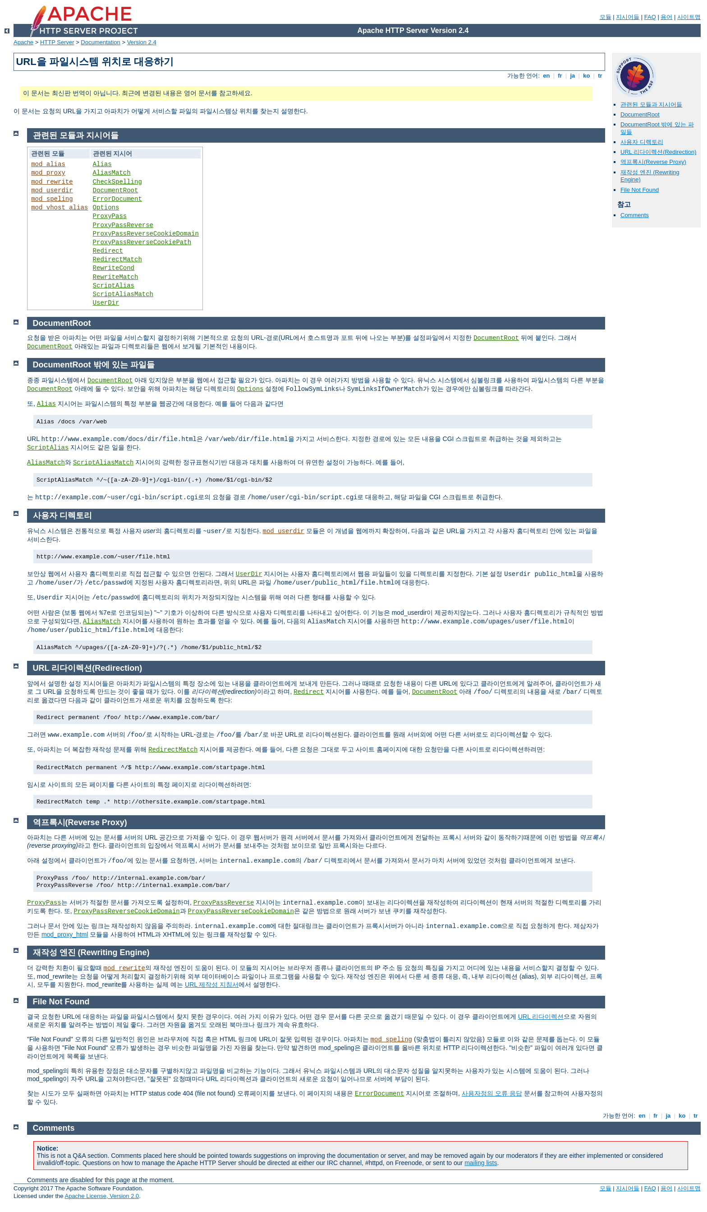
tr (600, 75)
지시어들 (627, 17)
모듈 (605, 17)
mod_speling (52, 199)
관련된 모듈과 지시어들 (651, 104)
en (546, 75)
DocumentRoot (640, 114)
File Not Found (639, 189)
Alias (102, 164)
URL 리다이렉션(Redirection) (658, 152)
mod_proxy (48, 172)
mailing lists (480, 1162)
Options (106, 207)
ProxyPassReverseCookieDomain (146, 233)
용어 (666, 17)
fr (560, 75)
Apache (23, 42)
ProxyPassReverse (123, 225)
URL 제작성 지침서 (212, 984)
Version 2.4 (141, 42)
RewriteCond (113, 268)
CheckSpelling (117, 182)
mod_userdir (52, 190)
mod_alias (48, 164)
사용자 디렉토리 (641, 142)
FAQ (650, 17)
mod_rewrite (52, 182)
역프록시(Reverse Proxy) (653, 161)
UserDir (106, 302)
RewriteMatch (115, 277)
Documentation (100, 42)
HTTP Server (57, 42)
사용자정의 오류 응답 (492, 1093)
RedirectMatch (117, 259)
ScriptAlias (113, 285)
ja (573, 75)
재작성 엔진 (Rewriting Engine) (91, 952)
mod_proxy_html (64, 934)
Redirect (108, 251)
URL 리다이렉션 (541, 1016)
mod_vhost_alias (59, 207)
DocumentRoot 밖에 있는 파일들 (94, 364)
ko (587, 75)
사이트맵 (689, 17)
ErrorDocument (117, 199)
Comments (634, 215)
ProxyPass (110, 216)
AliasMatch (112, 172)
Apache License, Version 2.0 (101, 1196)
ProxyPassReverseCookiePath (142, 242)
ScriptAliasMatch (123, 294)
